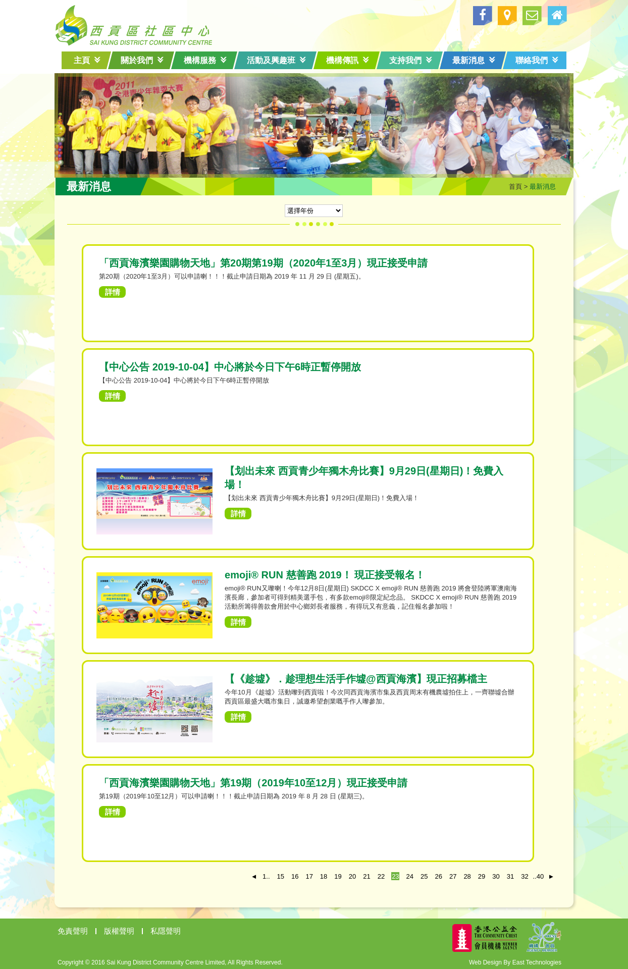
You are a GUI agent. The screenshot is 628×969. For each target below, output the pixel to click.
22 (375, 874)
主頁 (87, 60)
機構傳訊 (347, 60)
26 (432, 874)
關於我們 (142, 60)
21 (360, 874)
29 (475, 874)
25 (418, 874)
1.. (260, 874)
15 (274, 874)
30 (489, 874)
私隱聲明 (171, 929)
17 (303, 874)
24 (403, 874)
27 (446, 874)
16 (288, 874)
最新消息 (473, 60)
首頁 (509, 184)
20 (346, 874)
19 (331, 874)
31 (504, 874)
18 (317, 874)
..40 (531, 874)
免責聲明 (79, 929)
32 (518, 874)
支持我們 (410, 60)
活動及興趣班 (276, 60)
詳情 (118, 290)
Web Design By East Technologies (509, 960)
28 (461, 874)
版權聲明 (125, 929)
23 (389, 874)
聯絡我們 (536, 60)
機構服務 (205, 60)
